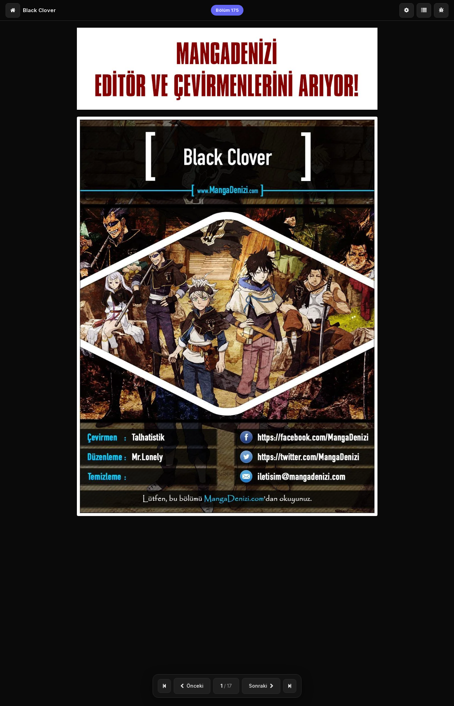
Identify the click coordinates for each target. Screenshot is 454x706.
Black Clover (39, 10)
